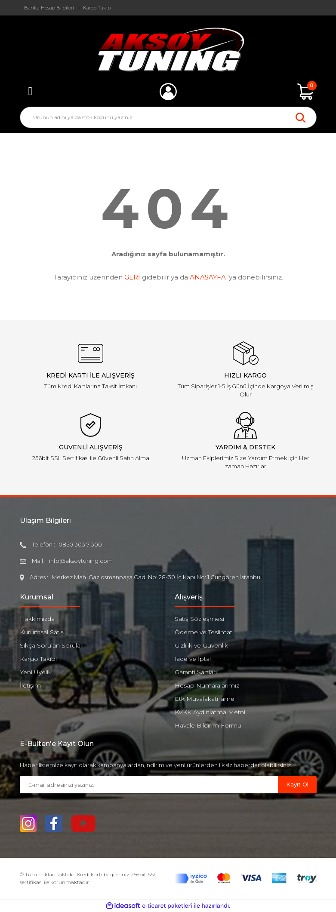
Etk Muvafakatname (204, 699)
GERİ (132, 277)
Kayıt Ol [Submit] (297, 784)
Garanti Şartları (196, 672)
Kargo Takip (97, 8)
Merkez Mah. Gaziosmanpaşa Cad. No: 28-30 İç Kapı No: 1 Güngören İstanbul (157, 577)
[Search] (168, 117)
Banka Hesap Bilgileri (49, 8)
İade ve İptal (193, 659)
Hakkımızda (37, 619)
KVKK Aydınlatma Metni (210, 712)
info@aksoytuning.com (81, 560)
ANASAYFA (208, 277)
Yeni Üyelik (36, 672)
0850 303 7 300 (80, 544)
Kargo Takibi (38, 659)
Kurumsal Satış (42, 632)
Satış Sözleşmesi (199, 619)
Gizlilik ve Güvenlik (201, 645)
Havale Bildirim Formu (208, 725)
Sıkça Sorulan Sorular (51, 645)
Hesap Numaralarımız (207, 685)
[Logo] (168, 49)
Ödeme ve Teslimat (203, 632)
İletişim (30, 685)
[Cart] (306, 91)
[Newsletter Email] (149, 784)
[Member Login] (168, 91)
